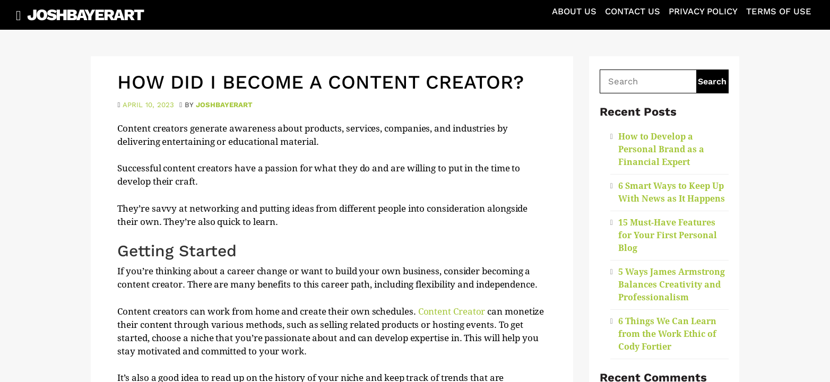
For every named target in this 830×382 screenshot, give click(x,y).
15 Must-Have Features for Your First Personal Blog (667, 235)
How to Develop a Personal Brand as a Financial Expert (661, 149)
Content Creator (453, 311)
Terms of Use (778, 11)
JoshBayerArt (85, 14)
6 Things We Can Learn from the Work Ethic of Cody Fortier (667, 334)
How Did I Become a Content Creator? (320, 82)
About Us (574, 11)
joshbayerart (224, 105)
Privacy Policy (703, 11)
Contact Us (632, 11)
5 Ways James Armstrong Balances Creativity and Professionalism (671, 284)
